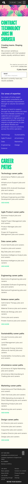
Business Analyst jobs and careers (11, 216)
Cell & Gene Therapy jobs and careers (12, 304)
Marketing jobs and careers (11, 409)
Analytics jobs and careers (11, 248)
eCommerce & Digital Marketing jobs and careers (13, 369)
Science (4, 148)
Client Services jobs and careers (13, 395)
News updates (5, 471)
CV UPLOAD (13, 2)
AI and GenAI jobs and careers (12, 245)
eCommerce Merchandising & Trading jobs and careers (12, 375)
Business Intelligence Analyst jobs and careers (14, 256)
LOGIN (19, 2)
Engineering (5, 145)
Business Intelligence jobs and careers (12, 262)
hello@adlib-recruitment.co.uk (9, 455)
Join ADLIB (4, 475)
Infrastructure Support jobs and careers (13, 183)
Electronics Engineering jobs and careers (13, 280)
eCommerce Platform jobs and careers (12, 178)
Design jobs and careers (10, 437)
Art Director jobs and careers (12, 423)
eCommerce (19, 138)
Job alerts (4, 468)
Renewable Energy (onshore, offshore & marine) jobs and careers (12, 350)
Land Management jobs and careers (11, 343)
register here (23, 66)
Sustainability (20, 135)
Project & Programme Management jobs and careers (12, 233)
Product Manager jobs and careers (11, 228)
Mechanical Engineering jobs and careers (13, 291)
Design (17, 145)
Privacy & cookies (19, 473)
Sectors (17, 468)
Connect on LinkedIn (20, 471)
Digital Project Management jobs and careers (13, 222)
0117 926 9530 (5, 453)
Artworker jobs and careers (11, 426)
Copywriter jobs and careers (11, 430)
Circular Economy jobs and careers (11, 338)
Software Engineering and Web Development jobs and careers (13, 198)
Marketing (18, 141)
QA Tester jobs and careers (11, 194)
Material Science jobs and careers (14, 308)
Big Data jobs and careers (11, 252)
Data (3, 141)
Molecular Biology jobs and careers (11, 313)
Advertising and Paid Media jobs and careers (13, 390)
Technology (5, 135)
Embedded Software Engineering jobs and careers (13, 286)
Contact (17, 475)
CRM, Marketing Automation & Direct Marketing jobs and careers (14, 399)
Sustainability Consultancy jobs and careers (13, 357)
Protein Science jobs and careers (13, 321)
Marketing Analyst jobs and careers (11, 405)
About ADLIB (4, 473)
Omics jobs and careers (10, 317)
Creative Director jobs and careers (14, 433)
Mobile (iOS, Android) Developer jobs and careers (13, 189)
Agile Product (6, 138)
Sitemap (17, 478)
